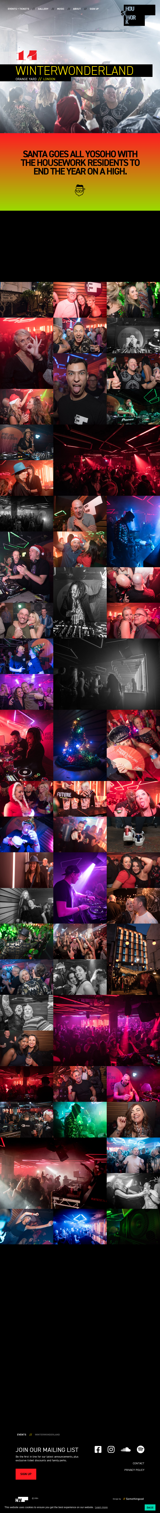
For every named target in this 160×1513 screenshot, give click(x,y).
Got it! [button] (150, 1507)
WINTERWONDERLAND (47, 1435)
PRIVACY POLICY (134, 1470)
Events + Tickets (18, 9)
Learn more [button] (101, 1507)
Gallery (43, 9)
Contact (138, 1463)
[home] (138, 15)
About (77, 9)
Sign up (94, 9)
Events (21, 1435)
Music (60, 9)
